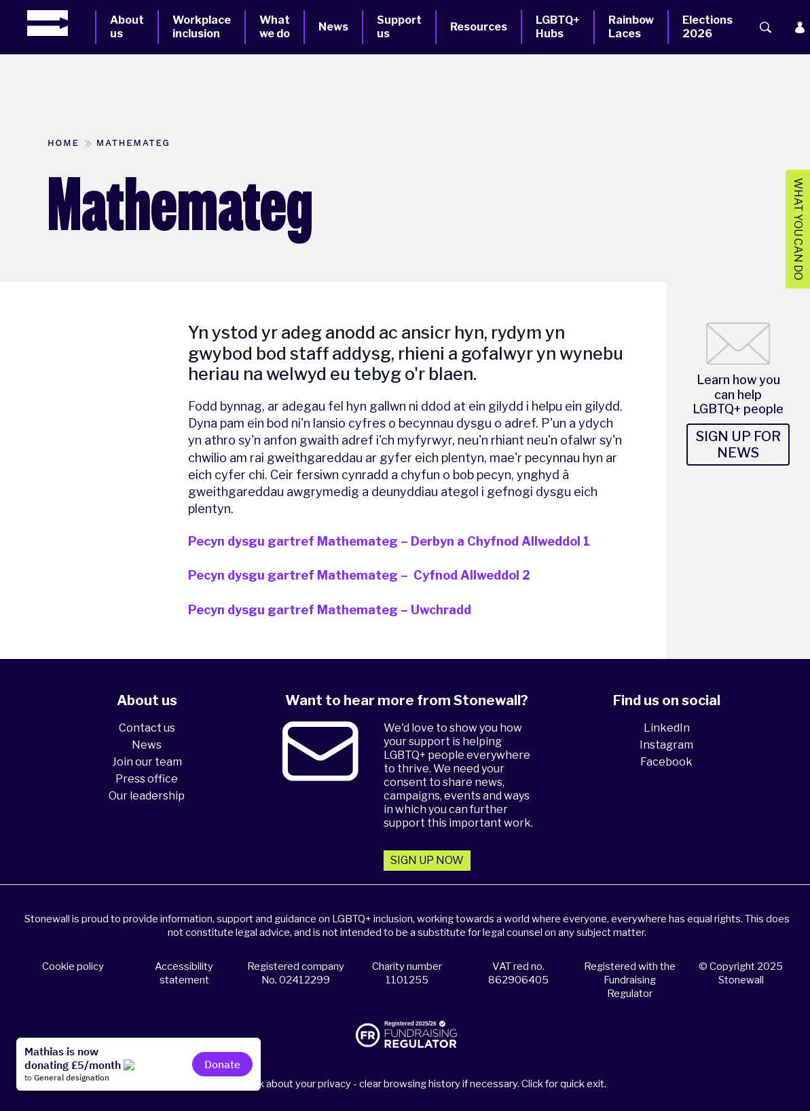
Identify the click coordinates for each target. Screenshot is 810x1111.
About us (127, 27)
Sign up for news (738, 444)
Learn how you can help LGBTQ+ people (738, 394)
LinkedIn (667, 727)
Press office (146, 778)
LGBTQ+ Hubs (558, 27)
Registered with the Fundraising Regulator (630, 980)
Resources (478, 26)
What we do (274, 27)
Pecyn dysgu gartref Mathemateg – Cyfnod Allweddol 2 (359, 575)
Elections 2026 (707, 27)
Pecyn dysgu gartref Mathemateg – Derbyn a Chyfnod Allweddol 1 (389, 541)
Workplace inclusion (201, 27)
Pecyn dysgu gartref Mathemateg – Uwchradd (329, 610)
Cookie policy (73, 966)
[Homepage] (61, 23)
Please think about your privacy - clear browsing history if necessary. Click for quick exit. (406, 1084)
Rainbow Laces (631, 27)
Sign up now (427, 860)
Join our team (147, 761)
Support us (399, 27)
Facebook (666, 761)
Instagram (666, 744)
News (333, 26)
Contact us (147, 727)
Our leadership (147, 795)
